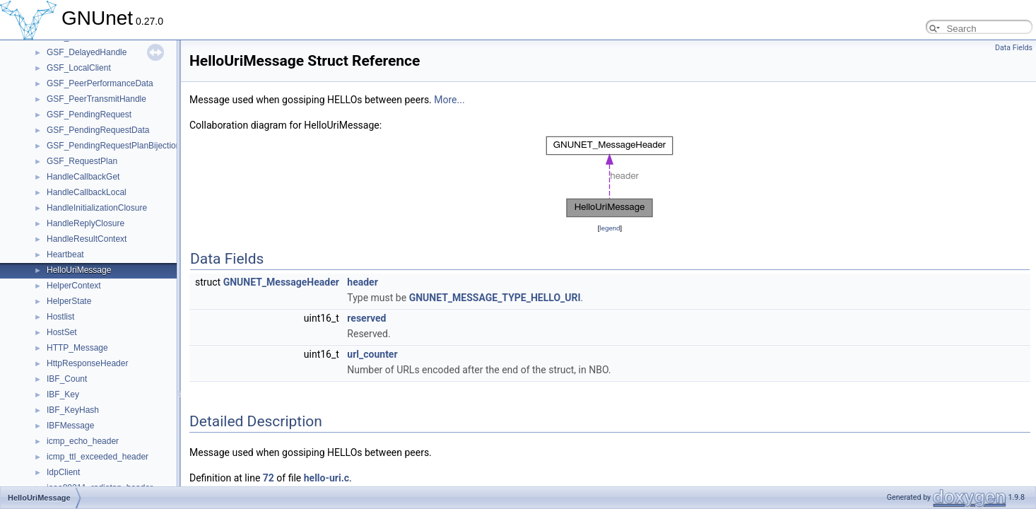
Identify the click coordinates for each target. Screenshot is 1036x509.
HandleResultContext (86, 239)
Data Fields (1013, 47)
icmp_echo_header (83, 441)
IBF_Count (67, 379)
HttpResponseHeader (87, 363)
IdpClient (63, 472)
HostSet (62, 332)
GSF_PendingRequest (89, 114)
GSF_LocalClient (79, 68)
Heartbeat (65, 254)
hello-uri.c (326, 478)
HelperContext (74, 286)
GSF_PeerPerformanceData (100, 83)
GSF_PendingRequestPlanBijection (113, 146)
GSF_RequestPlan (82, 161)
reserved (366, 318)
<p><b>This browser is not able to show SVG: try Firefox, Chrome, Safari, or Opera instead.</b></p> (610, 177)
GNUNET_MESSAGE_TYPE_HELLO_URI (495, 297)
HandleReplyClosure (85, 223)
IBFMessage (70, 426)
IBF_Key (63, 394)
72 (268, 478)
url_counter (372, 354)
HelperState (69, 301)
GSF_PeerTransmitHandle (96, 99)
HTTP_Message (77, 348)
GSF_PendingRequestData (98, 130)
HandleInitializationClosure (97, 208)
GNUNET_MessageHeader (281, 282)
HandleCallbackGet (83, 177)
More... (449, 99)
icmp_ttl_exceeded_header (97, 457)
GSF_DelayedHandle (86, 52)
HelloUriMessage (79, 270)
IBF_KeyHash (73, 410)
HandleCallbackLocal (86, 192)
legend (609, 228)
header (362, 282)
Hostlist (60, 317)
